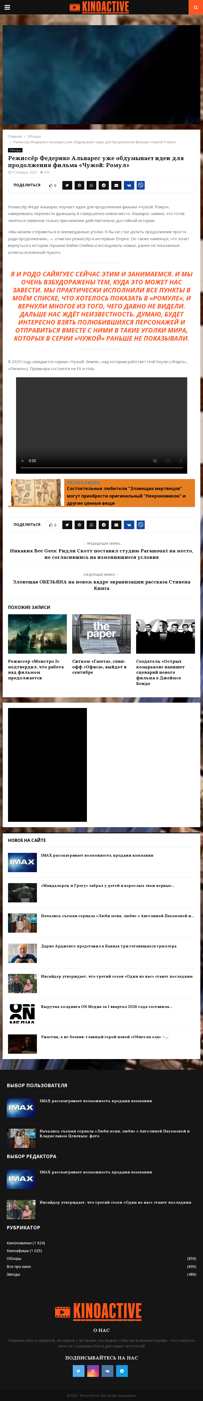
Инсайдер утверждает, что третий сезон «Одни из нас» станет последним (117, 976)
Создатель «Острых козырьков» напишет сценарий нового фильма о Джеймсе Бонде (160, 672)
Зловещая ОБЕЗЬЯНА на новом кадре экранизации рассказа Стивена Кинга (101, 585)
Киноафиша (18, 1250)
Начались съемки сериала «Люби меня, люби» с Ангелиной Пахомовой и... (117, 915)
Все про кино (19, 1266)
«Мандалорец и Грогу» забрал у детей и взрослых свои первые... (107, 885)
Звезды (13, 1274)
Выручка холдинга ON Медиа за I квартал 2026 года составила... (106, 1006)
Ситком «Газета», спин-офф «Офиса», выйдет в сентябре (99, 666)
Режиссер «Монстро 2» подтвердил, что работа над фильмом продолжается (36, 669)
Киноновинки (19, 1242)
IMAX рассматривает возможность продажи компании (97, 855)
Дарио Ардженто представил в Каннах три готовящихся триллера (109, 946)
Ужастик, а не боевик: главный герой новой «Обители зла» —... (104, 1036)
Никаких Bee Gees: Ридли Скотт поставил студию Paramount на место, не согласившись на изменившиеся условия (101, 554)
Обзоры (15, 150)
